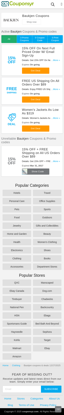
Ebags (47, 315)
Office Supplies (47, 201)
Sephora (47, 331)
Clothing (16, 258)
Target (47, 340)
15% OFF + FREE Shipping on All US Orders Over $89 (41, 153)
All (9, 39)
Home (6, 365)
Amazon (16, 356)
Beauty (47, 234)
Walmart (16, 348)
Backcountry (47, 307)
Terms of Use (26, 405)
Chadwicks (47, 299)
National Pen (17, 307)
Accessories (16, 266)
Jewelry (17, 225)
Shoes (47, 250)
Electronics (17, 250)
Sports (47, 209)
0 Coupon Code (40, 39)
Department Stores (47, 266)
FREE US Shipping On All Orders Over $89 (40, 82)
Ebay (47, 348)
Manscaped (47, 282)
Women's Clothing (47, 242)
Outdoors (47, 217)
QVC (16, 282)
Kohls (17, 340)
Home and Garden (17, 234)
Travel (47, 193)
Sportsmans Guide (17, 323)
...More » (55, 60)
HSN (16, 315)
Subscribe (51, 389)
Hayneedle (17, 331)
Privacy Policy (48, 405)
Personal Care (17, 201)
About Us (54, 398)
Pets (17, 209)
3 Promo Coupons (24, 39)
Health (16, 242)
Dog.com (47, 291)
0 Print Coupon (55, 39)
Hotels (16, 193)
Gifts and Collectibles (47, 225)
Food (17, 217)
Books (47, 258)
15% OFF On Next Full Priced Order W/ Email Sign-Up (38, 52)
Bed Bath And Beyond (47, 323)
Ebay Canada (17, 291)
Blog (10, 405)
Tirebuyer (17, 299)
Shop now (32, 22)
